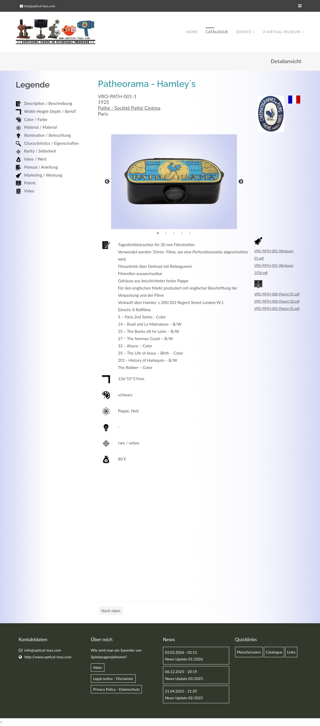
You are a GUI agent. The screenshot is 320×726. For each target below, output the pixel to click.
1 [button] (158, 233)
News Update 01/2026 (184, 659)
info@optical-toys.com (39, 6)
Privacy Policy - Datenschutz (116, 689)
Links (291, 652)
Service (243, 32)
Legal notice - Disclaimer (113, 678)
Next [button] (241, 182)
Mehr (97, 668)
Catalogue (217, 32)
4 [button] (182, 233)
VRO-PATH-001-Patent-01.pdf (277, 309)
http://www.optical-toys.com (47, 657)
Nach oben (110, 611)
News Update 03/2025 (184, 678)
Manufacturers (249, 652)
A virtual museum (282, 32)
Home (192, 32)
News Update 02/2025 (184, 698)
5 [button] (190, 233)
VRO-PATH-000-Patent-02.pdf (277, 302)
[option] (174, 182)
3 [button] (174, 233)
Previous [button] (107, 182)
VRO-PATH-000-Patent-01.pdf (277, 294)
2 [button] (166, 233)
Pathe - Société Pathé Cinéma (129, 108)
